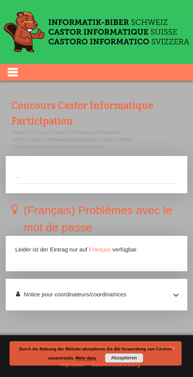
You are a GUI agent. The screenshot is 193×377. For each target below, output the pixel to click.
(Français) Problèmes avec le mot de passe (61, 147)
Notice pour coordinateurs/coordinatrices (58, 139)
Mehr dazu (85, 358)
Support (19, 132)
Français (100, 249)
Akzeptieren (124, 358)
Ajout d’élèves (118, 139)
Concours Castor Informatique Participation (76, 132)
